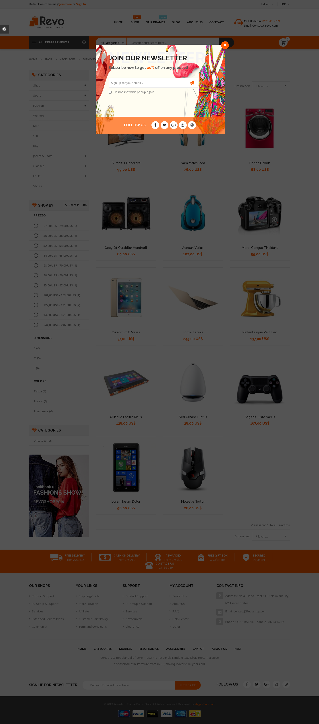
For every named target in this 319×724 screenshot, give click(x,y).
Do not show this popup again (134, 92)
